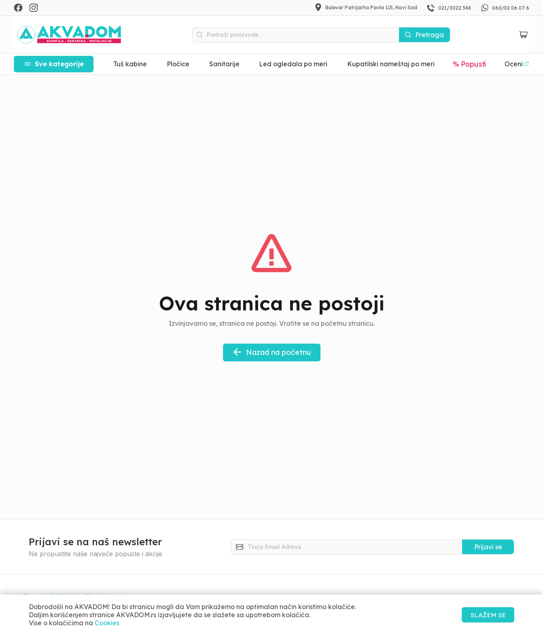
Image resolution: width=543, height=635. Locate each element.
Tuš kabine (130, 64)
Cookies (107, 623)
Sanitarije (224, 64)
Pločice (178, 64)
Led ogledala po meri (293, 64)
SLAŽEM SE (486, 615)
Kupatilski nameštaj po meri (391, 64)
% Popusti (469, 64)
